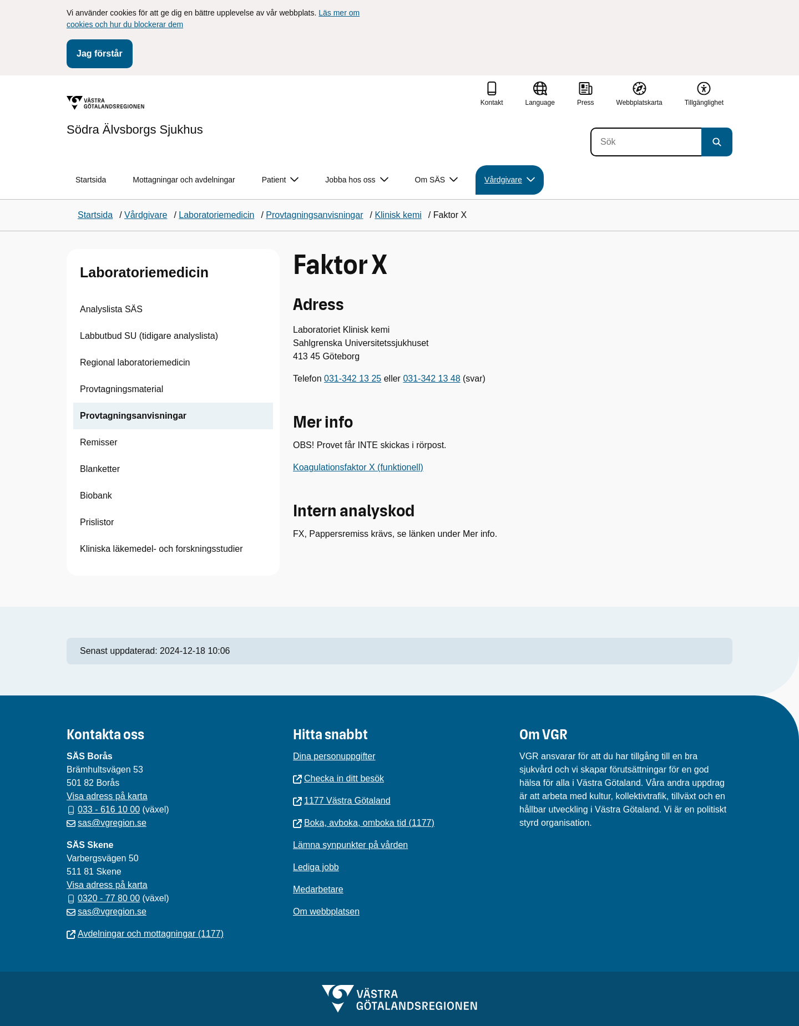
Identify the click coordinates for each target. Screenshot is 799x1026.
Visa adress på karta (107, 796)
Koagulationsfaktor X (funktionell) (358, 467)
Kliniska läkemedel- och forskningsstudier (161, 548)
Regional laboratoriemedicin (135, 362)
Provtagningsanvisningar (133, 415)
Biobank (96, 495)
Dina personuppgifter (334, 756)
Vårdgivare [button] (509, 180)
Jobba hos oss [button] (356, 180)
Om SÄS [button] (436, 180)
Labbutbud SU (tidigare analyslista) (149, 336)
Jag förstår (100, 53)
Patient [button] (280, 180)
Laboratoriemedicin (144, 272)
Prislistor (97, 522)
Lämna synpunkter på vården (350, 845)
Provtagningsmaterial (121, 389)
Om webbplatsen (326, 911)
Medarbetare (318, 889)
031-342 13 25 (352, 378)
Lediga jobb (316, 867)
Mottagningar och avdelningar (184, 179)
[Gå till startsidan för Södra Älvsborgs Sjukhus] (135, 116)
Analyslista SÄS (111, 309)
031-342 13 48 (431, 378)
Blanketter (100, 469)
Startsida (90, 179)
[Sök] (645, 142)
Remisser (99, 442)
